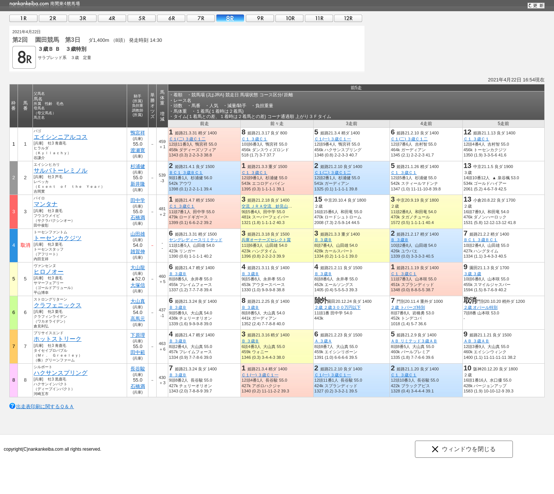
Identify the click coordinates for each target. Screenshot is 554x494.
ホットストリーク (57, 339)
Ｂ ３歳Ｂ (323, 239)
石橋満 (137, 217)
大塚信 (137, 285)
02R (53, 18)
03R (82, 18)
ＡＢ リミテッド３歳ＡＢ (414, 341)
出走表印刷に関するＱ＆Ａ (45, 406)
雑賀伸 (137, 251)
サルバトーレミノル (60, 170)
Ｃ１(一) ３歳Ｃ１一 (332, 139)
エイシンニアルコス (60, 137)
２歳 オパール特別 (481, 307)
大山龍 (137, 267)
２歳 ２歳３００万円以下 (337, 307)
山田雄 (137, 234)
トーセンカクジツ (57, 238)
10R (289, 18)
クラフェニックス (57, 305)
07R (201, 18)
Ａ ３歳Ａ (323, 341)
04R (112, 18)
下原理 (137, 335)
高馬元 (137, 318)
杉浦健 (137, 166)
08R (230, 18)
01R (23, 18)
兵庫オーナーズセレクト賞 (266, 239)
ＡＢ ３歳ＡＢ (476, 341)
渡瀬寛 (137, 150)
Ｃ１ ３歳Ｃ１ (254, 139)
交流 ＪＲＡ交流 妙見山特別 (268, 206)
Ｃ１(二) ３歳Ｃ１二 (187, 139)
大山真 (137, 301)
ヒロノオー (49, 271)
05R (141, 18)
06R (171, 18)
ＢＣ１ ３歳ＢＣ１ (186, 172)
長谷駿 (137, 369)
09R (260, 18)
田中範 (137, 352)
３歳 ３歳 (472, 273)
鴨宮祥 (137, 133)
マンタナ (46, 204)
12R (348, 18)
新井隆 (137, 184)
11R (319, 18)
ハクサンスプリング (60, 373)
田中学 (137, 200)
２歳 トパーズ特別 (408, 307)
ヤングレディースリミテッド (195, 239)
